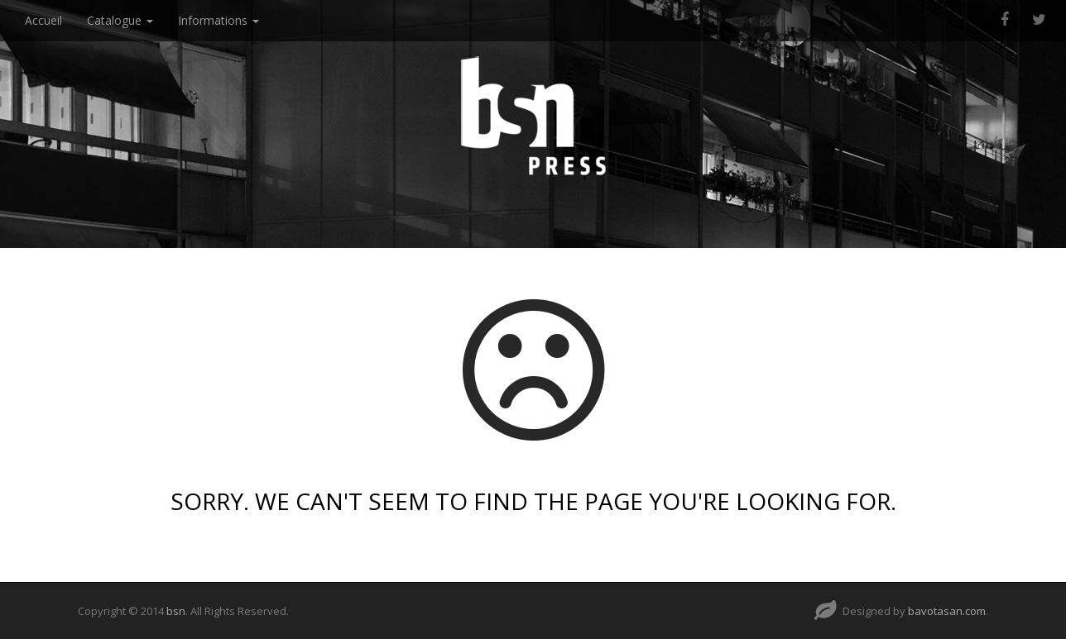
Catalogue (120, 20)
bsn (175, 610)
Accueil (43, 20)
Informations (218, 20)
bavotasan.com (947, 610)
